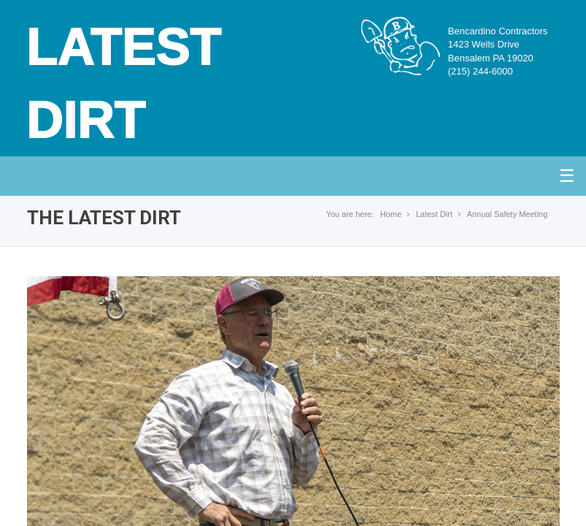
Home (390, 214)
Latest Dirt (434, 214)
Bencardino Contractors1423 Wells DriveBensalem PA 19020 (498, 51)
